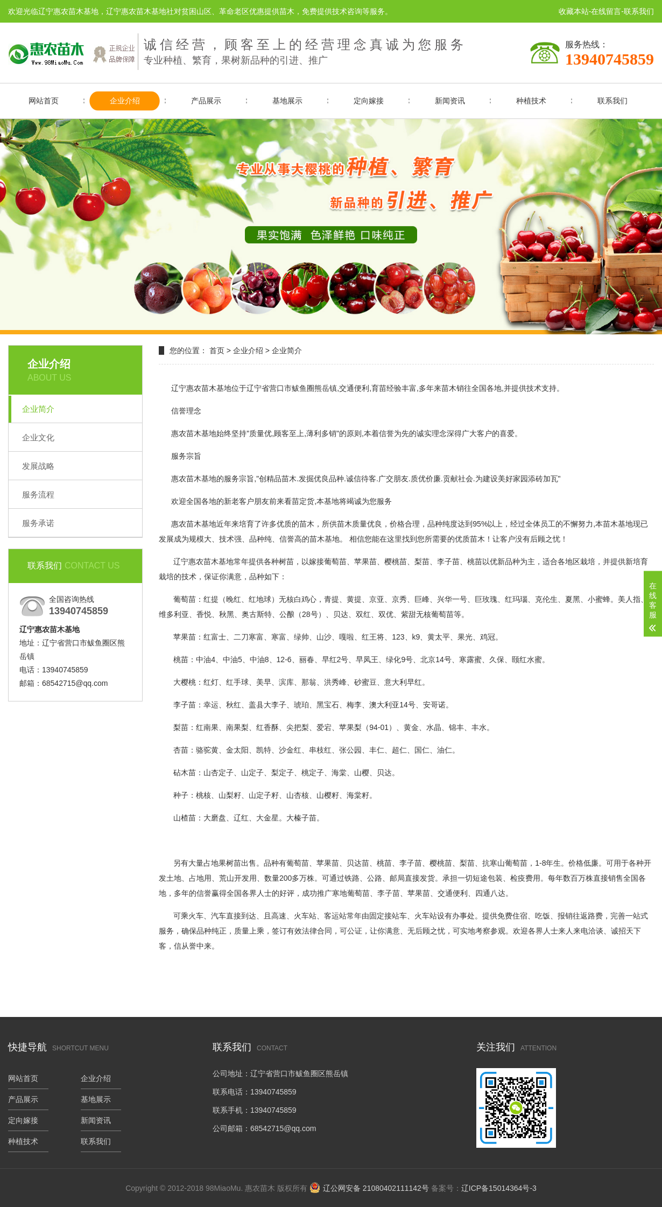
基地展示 (287, 100)
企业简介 (38, 408)
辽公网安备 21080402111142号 (376, 1188)
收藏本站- (575, 11)
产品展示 (206, 100)
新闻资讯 (450, 100)
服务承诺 (38, 523)
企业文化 (38, 437)
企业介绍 (125, 100)
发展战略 (38, 466)
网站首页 (44, 100)
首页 (216, 350)
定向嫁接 (369, 100)
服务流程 (38, 494)
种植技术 (531, 100)
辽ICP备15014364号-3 (499, 1188)
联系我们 (639, 11)
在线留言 (606, 11)
